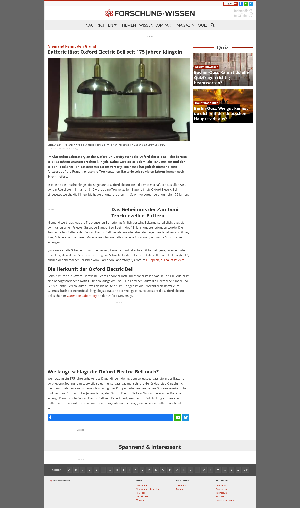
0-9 (246, 469)
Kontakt (220, 496)
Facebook (181, 485)
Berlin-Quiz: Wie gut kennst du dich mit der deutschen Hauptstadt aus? (221, 113)
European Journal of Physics (165, 260)
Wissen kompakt (156, 25)
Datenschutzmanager (227, 499)
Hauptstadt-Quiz (206, 103)
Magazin (185, 25)
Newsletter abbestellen (148, 489)
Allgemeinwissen (206, 67)
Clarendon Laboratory (82, 296)
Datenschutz (222, 489)
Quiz (202, 25)
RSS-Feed (141, 492)
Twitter (179, 489)
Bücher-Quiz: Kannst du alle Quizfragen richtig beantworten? (221, 77)
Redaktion (221, 485)
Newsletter (141, 485)
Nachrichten (99, 25)
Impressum (221, 492)
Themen (128, 25)
